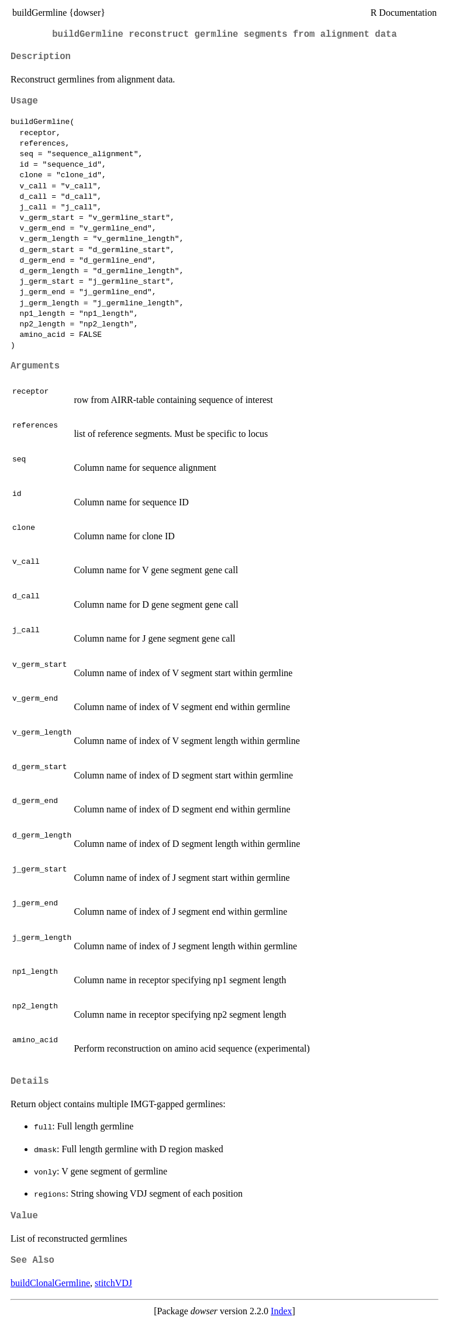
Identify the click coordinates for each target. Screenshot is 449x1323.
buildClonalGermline (50, 1283)
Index (281, 1311)
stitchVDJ (113, 1283)
